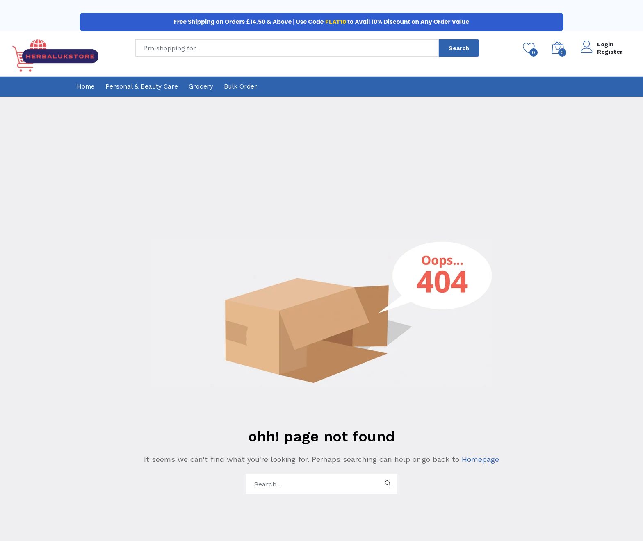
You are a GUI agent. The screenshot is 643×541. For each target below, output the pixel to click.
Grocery (201, 86)
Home (86, 86)
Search (459, 48)
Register (609, 51)
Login (605, 44)
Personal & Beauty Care (141, 86)
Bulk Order (240, 86)
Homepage (479, 459)
